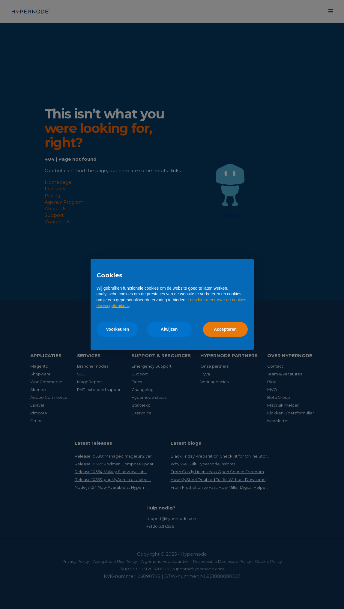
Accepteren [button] (225, 329)
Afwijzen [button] (169, 329)
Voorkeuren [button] (117, 329)
